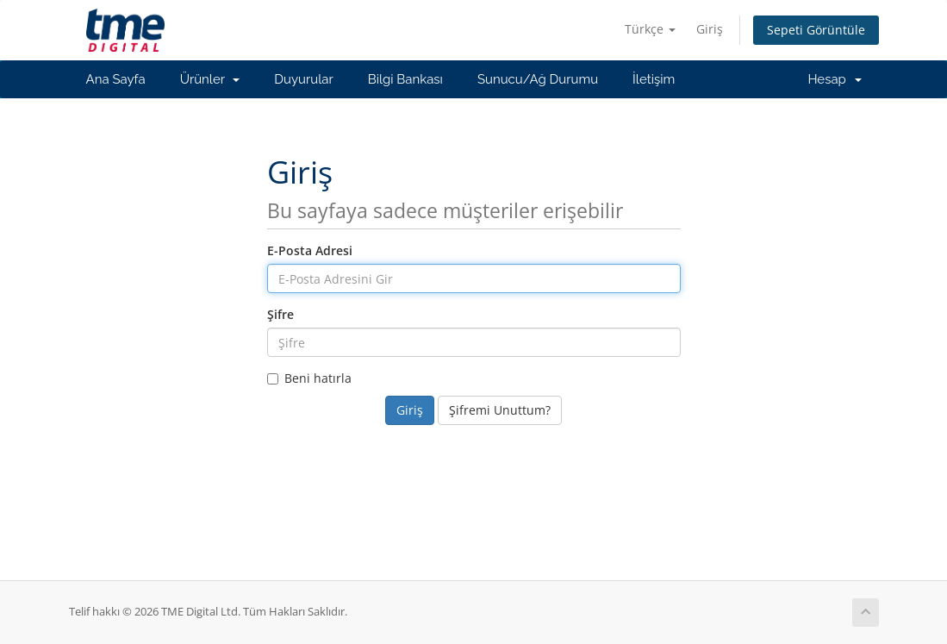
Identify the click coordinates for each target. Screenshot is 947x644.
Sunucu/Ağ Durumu (537, 79)
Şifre (280, 314)
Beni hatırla (309, 378)
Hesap (834, 79)
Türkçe (650, 29)
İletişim (653, 79)
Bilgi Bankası (405, 79)
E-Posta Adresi (309, 250)
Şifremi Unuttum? (500, 410)
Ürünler (210, 79)
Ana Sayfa (116, 79)
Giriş (709, 29)
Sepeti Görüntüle (816, 30)
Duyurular (303, 79)
